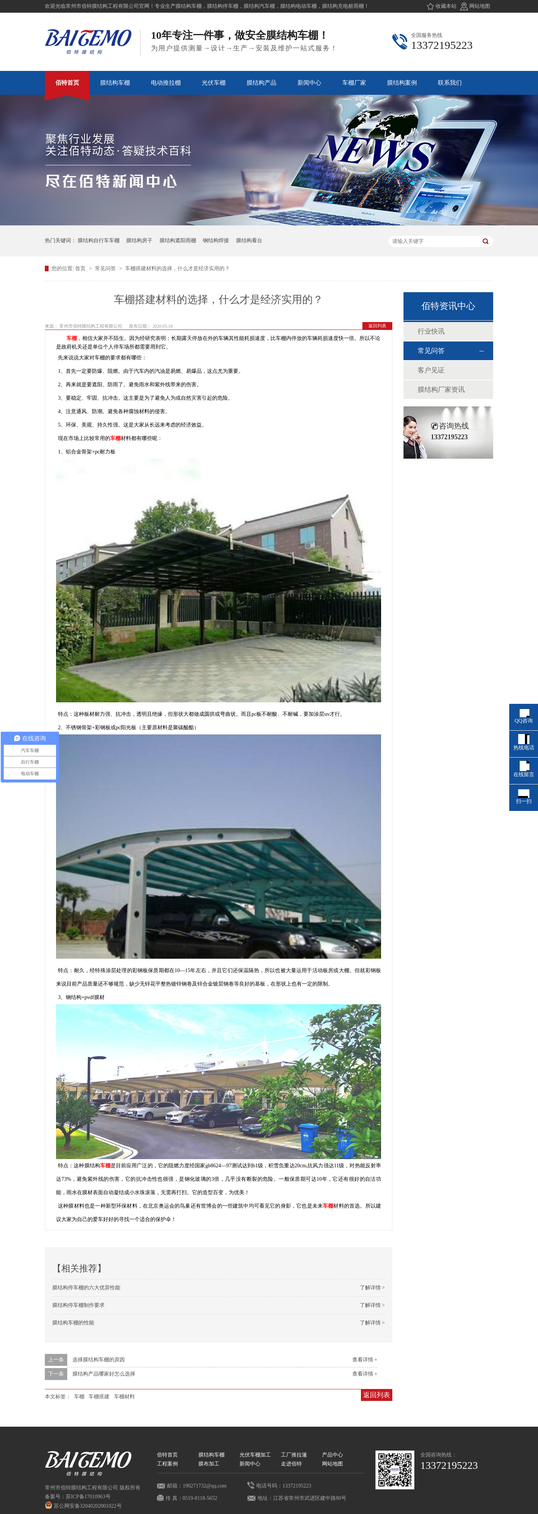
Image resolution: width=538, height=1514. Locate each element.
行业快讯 (431, 331)
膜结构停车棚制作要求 (78, 1305)
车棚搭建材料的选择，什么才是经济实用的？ (177, 268)
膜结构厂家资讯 (441, 389)
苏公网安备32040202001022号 (83, 1506)
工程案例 (167, 1464)
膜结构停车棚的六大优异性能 (86, 1287)
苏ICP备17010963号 (88, 1496)
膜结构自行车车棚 (99, 240)
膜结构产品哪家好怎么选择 (103, 1374)
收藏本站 (446, 6)
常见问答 (106, 268)
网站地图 (479, 6)
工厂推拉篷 (294, 1455)
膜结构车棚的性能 (73, 1323)
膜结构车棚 (211, 1455)
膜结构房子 (139, 240)
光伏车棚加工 (255, 1455)
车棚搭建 (99, 1396)
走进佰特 (291, 1464)
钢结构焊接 (216, 240)
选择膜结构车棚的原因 (98, 1359)
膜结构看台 (249, 240)
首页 (81, 268)
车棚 (72, 338)
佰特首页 (167, 1455)
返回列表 (377, 325)
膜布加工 (208, 1464)
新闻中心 (249, 1464)
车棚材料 (124, 1396)
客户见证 (431, 370)
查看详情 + (364, 1359)
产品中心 (332, 1455)
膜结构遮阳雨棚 (178, 240)
